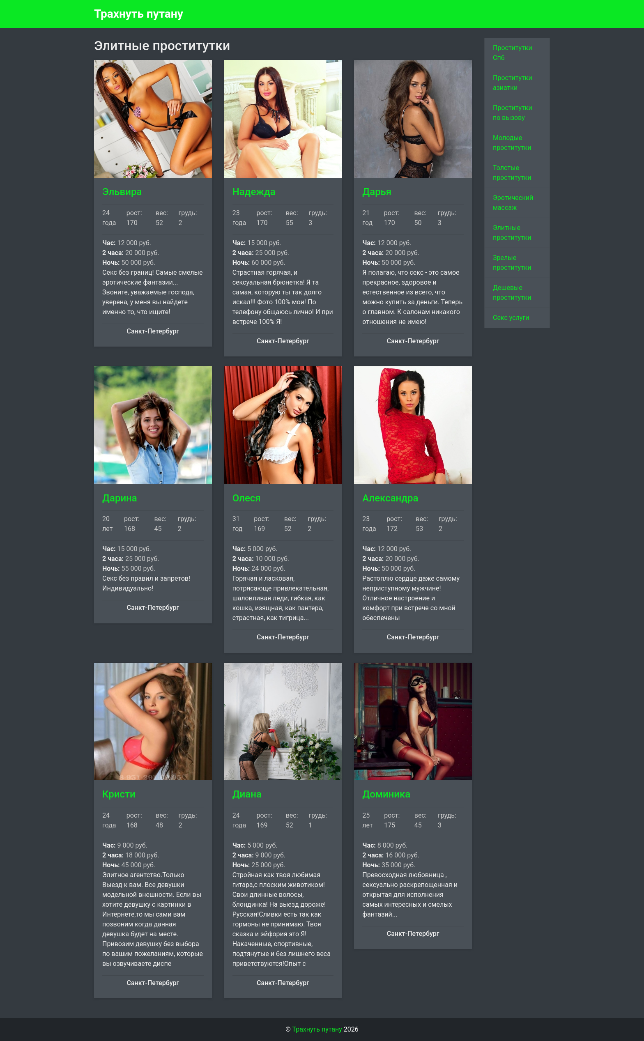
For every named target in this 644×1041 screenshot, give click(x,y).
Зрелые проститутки (512, 262)
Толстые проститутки (512, 173)
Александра (390, 498)
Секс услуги (511, 318)
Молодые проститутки (512, 143)
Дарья (376, 192)
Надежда (254, 192)
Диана (247, 794)
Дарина (119, 498)
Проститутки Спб (512, 53)
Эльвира (122, 192)
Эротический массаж (513, 202)
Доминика (386, 794)
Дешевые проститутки (512, 292)
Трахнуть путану (138, 14)
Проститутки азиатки (512, 83)
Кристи (119, 794)
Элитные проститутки (512, 232)
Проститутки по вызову (512, 113)
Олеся (246, 498)
